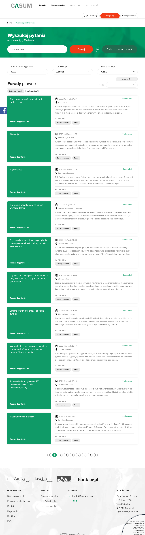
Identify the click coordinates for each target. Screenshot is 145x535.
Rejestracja (93, 16)
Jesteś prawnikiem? (129, 16)
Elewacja (14, 134)
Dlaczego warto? (92, 5)
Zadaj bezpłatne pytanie (119, 49)
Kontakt (11, 506)
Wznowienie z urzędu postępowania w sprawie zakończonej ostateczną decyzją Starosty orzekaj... (28, 349)
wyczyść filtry (126, 79)
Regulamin (12, 511)
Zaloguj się (110, 16)
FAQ (9, 521)
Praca (76, 123)
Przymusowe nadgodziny (22, 416)
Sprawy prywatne (63, 123)
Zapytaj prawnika (58, 5)
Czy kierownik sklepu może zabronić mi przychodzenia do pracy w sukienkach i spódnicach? (29, 278)
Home (9, 23)
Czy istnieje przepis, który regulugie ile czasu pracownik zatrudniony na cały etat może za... (28, 243)
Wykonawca (16, 169)
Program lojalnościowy (18, 501)
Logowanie (50, 506)
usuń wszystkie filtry (32, 91)
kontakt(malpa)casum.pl (84, 496)
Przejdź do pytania (17, 121)
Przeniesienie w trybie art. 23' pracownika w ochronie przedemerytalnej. (24, 384)
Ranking (11, 516)
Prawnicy (42, 5)
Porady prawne (75, 5)
